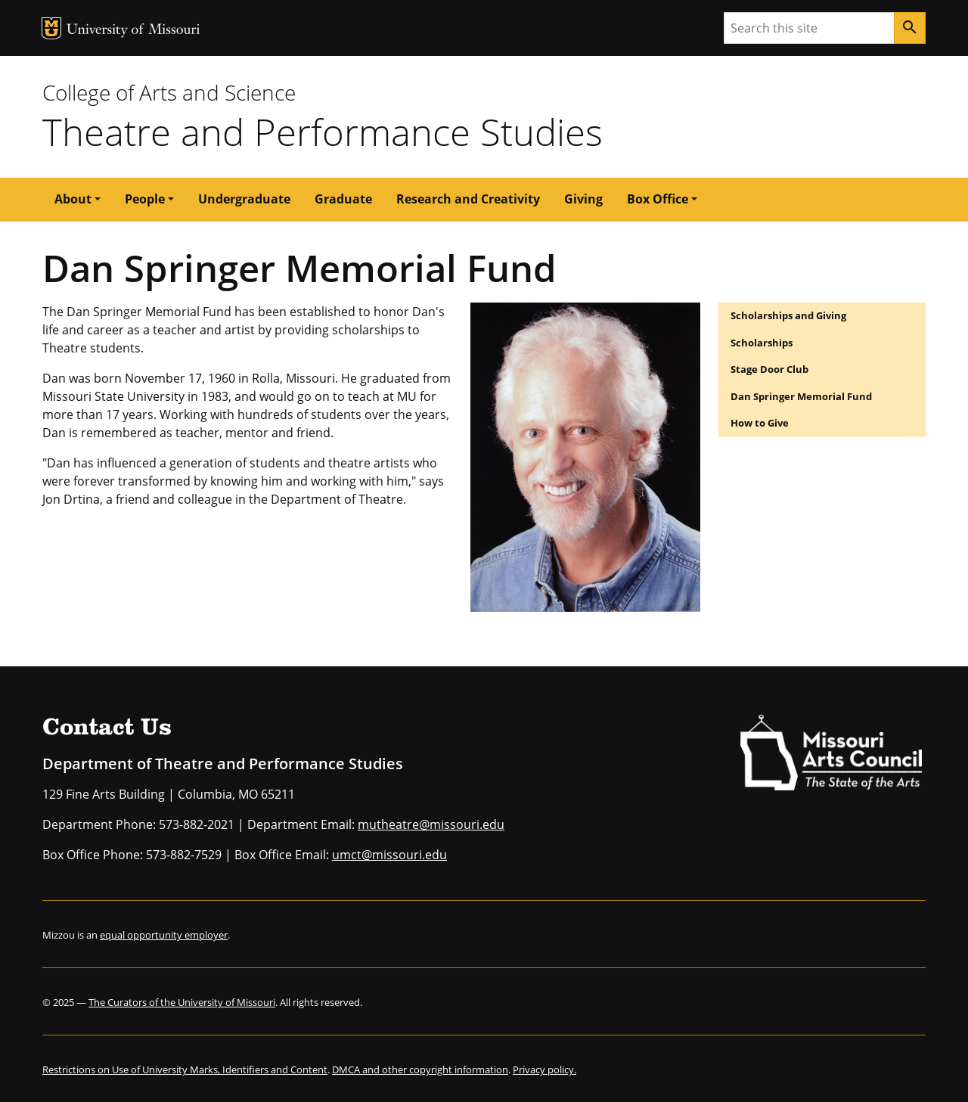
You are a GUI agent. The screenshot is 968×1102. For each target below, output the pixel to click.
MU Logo (51, 28)
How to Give (760, 423)
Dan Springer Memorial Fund (801, 396)
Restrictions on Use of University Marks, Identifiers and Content (184, 1069)
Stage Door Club (769, 369)
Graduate (343, 199)
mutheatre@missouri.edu (431, 824)
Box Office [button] (657, 199)
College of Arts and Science (169, 92)
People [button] (145, 199)
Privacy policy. (544, 1069)
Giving (583, 199)
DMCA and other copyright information (420, 1069)
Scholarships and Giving (788, 315)
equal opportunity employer (164, 935)
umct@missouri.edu (389, 854)
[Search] (910, 28)
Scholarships (762, 342)
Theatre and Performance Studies (322, 132)
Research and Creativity (468, 199)
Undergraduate (244, 199)
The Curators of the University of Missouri (181, 1002)
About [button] (73, 199)
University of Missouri (133, 31)
